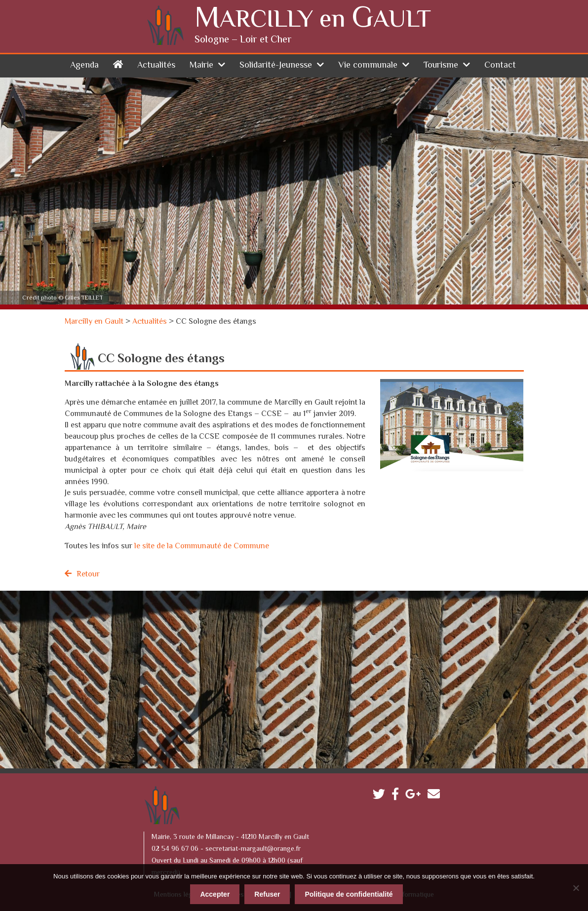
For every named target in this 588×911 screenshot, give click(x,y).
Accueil (118, 63)
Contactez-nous (436, 796)
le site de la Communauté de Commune (201, 546)
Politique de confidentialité (348, 894)
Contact (500, 65)
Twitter (381, 796)
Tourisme (441, 65)
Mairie (201, 65)
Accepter (215, 894)
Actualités (156, 65)
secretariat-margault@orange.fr (253, 848)
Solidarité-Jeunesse (275, 65)
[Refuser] (576, 887)
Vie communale (367, 65)
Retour (88, 574)
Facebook (397, 796)
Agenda (84, 65)
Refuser (267, 894)
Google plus (415, 796)
